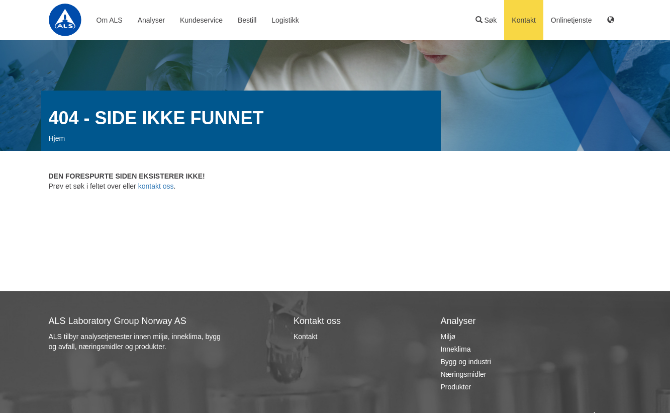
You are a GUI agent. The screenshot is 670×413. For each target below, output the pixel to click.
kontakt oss (156, 186)
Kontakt (523, 20)
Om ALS (110, 20)
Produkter (456, 387)
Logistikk (285, 20)
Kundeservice (201, 20)
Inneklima (456, 349)
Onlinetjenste (571, 20)
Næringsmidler (464, 374)
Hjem (57, 138)
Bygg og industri (466, 362)
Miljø (448, 337)
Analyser (151, 20)
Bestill (247, 20)
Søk (486, 20)
